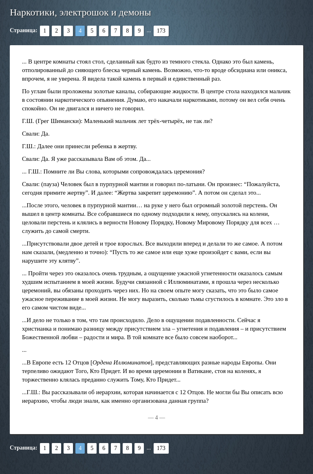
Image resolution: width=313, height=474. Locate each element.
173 (161, 31)
